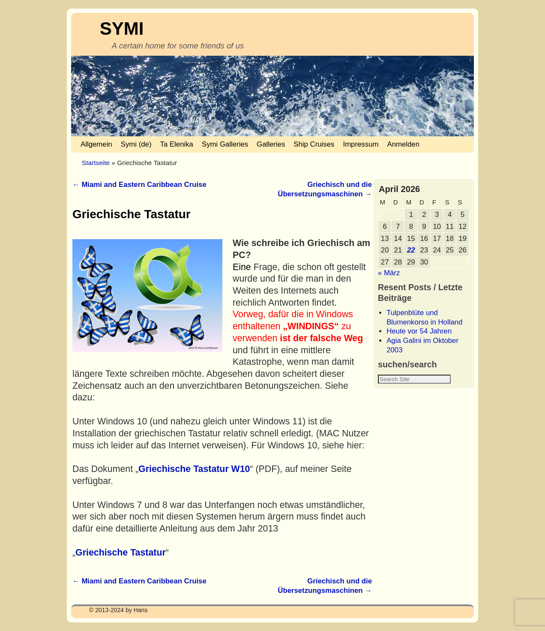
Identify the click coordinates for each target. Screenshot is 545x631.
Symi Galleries (225, 144)
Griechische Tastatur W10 (194, 469)
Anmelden (403, 144)
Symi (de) (136, 144)
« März (389, 273)
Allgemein (96, 144)
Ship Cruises (313, 144)
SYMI (122, 28)
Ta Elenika (176, 144)
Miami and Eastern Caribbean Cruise (139, 184)
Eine (242, 267)
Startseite (96, 162)
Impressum (360, 144)
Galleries (271, 144)
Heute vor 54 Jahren (419, 331)
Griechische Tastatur (120, 552)
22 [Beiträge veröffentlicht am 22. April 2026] (411, 250)
